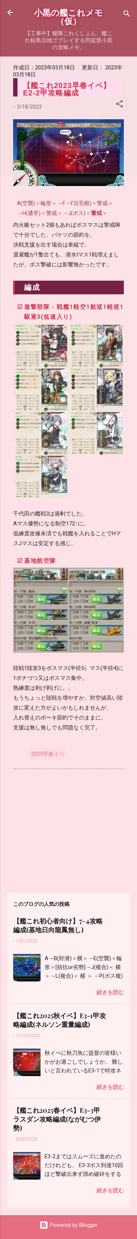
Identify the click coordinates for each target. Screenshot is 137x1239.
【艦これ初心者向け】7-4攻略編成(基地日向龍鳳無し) (58, 925)
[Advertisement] (68, 829)
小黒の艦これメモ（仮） (68, 16)
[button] (119, 105)
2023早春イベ (48, 754)
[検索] (126, 15)
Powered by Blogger (68, 1225)
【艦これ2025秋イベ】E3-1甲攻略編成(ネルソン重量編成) (59, 1020)
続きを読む (110, 992)
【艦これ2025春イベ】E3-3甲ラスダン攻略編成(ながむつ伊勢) (57, 1119)
